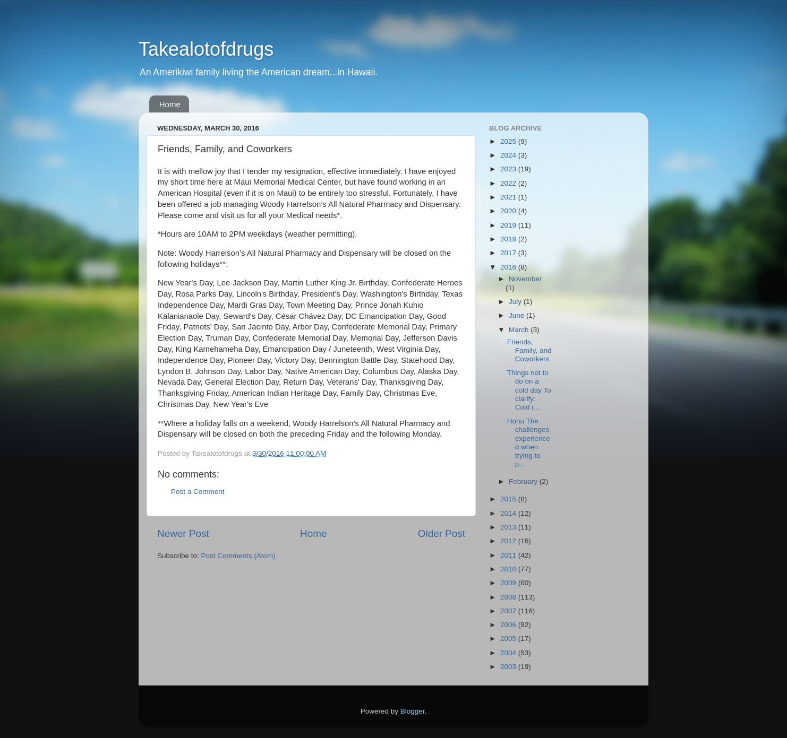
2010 (509, 569)
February (524, 481)
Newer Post (183, 533)
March (520, 330)
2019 (509, 225)
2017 (509, 253)
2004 (509, 653)
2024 (509, 155)
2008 (509, 597)
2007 (509, 611)
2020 (509, 211)
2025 (509, 141)
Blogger (412, 711)
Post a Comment (198, 492)
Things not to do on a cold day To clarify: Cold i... (529, 390)
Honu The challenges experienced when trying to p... (528, 442)
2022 (509, 183)
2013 (509, 527)
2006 (509, 625)
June (517, 315)
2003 (509, 667)
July (516, 302)
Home (170, 104)
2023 (509, 169)
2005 (509, 639)
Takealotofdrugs (206, 49)
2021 (509, 197)
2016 (509, 267)
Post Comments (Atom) (238, 556)
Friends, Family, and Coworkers (529, 350)
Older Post (441, 533)
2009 (509, 583)
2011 (509, 555)
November (525, 279)
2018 (509, 239)
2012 (509, 541)
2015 (509, 499)
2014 (509, 513)
